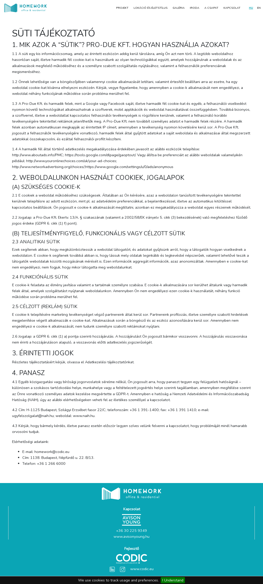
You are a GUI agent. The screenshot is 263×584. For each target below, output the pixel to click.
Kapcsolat (231, 8)
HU (251, 8)
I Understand (172, 580)
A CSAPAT (211, 8)
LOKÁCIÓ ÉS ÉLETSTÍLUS (150, 8)
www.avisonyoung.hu (131, 536)
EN (259, 8)
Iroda (194, 8)
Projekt (122, 8)
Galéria (179, 8)
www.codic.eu (142, 568)
